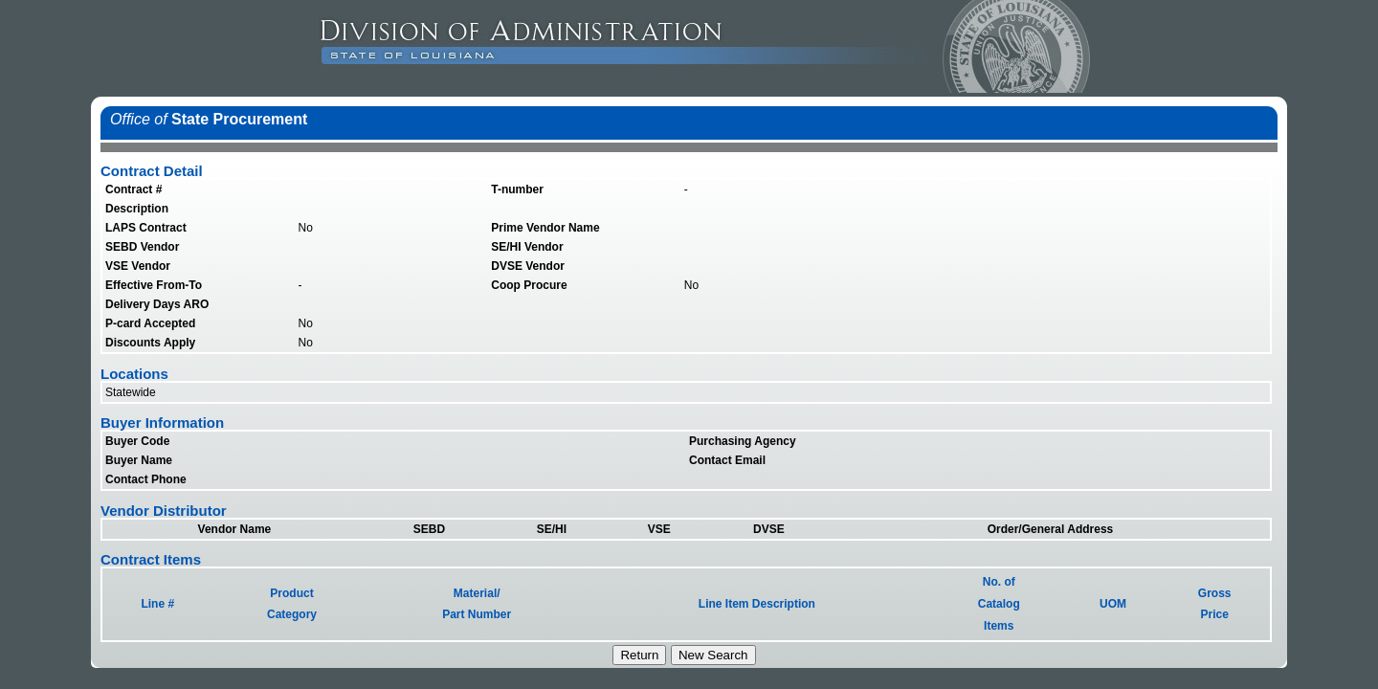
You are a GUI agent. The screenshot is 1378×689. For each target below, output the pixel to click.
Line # (157, 604)
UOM (1113, 604)
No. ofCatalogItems (999, 604)
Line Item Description (757, 604)
